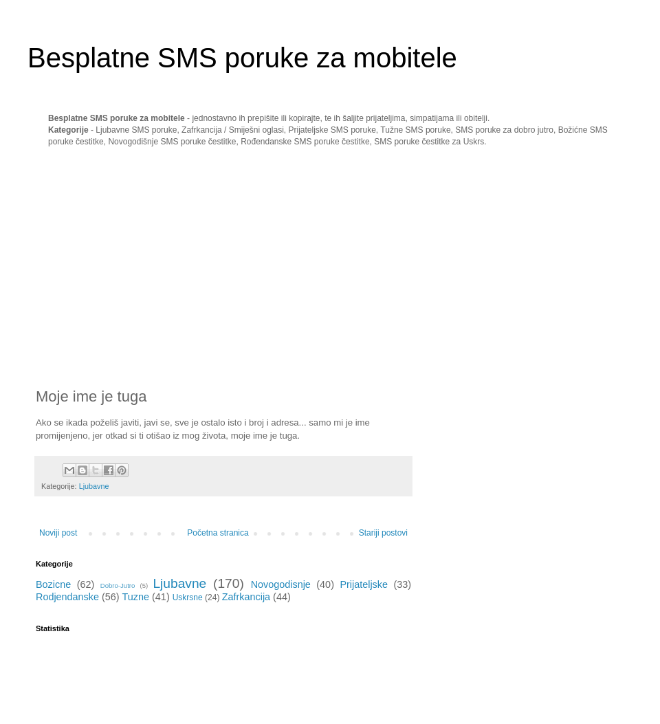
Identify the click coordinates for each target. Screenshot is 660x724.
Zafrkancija (246, 596)
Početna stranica (217, 533)
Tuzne (135, 596)
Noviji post (58, 533)
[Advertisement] (151, 267)
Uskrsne (188, 597)
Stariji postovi (383, 533)
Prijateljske (364, 584)
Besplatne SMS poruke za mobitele (242, 58)
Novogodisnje (281, 584)
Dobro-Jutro (117, 585)
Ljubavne (94, 486)
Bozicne (53, 584)
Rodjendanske (67, 596)
